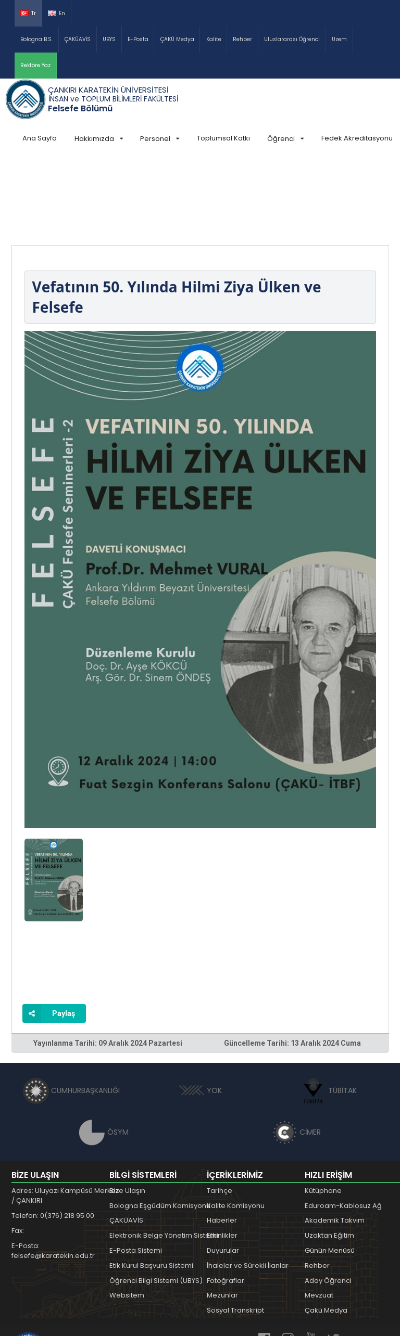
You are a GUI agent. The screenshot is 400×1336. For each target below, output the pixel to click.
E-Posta (138, 39)
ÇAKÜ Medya (177, 39)
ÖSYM (104, 1054)
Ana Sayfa (39, 138)
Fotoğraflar (225, 1202)
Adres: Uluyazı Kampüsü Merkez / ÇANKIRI (65, 1118)
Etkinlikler (222, 1157)
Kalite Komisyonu (236, 1128)
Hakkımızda (98, 139)
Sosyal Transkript (235, 1232)
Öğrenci (285, 139)
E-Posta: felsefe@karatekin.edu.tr (53, 1173)
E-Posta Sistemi (135, 1172)
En (56, 13)
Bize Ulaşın (127, 1112)
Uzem (339, 39)
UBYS (109, 39)
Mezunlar (222, 1217)
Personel (159, 139)
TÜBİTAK (328, 1012)
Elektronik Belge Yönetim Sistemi (163, 1157)
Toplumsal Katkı (223, 138)
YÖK (200, 1012)
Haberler (222, 1142)
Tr (28, 13)
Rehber (242, 39)
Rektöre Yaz (35, 65)
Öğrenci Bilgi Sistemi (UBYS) (156, 1202)
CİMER (296, 1054)
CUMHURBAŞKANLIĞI (71, 1012)
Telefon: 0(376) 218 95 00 (52, 1137)
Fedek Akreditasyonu (357, 138)
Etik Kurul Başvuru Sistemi (151, 1187)
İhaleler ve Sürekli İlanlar (248, 1187)
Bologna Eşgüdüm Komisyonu (159, 1128)
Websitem (126, 1217)
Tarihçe (219, 1112)
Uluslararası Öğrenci (292, 39)
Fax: (17, 1153)
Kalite (213, 39)
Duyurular (223, 1172)
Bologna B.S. (36, 39)
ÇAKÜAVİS (78, 39)
